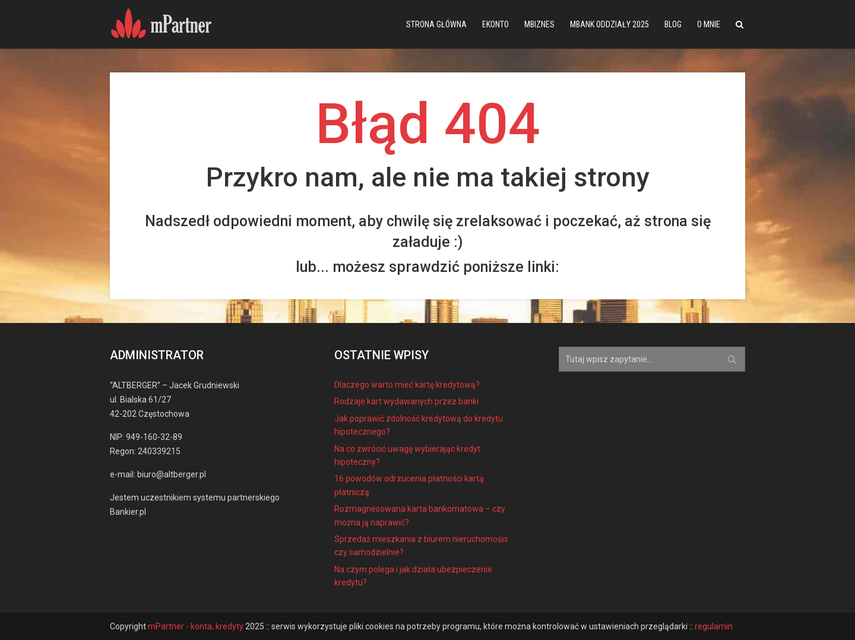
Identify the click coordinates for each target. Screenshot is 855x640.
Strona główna (436, 24)
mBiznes (539, 24)
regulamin (714, 626)
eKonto (495, 24)
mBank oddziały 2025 (609, 24)
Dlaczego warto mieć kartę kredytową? (407, 384)
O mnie (708, 24)
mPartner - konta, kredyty (195, 626)
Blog (673, 24)
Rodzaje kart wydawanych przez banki (406, 401)
